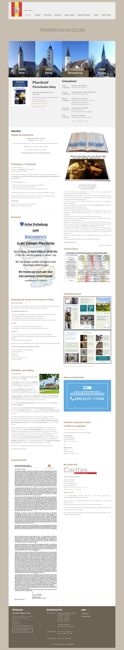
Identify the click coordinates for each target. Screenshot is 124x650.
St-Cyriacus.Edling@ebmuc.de (24, 626)
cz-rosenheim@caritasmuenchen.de (77, 487)
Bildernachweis (86, 616)
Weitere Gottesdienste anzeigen (80, 121)
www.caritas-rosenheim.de (73, 489)
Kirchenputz (16, 217)
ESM (72, 644)
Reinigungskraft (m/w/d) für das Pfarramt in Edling (32, 299)
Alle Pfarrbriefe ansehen (39, 106)
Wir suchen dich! (71, 464)
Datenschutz (85, 613)
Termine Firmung (71, 249)
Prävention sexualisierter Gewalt (77, 422)
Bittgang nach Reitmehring (22, 135)
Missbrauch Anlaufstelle (74, 377)
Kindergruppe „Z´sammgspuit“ (23, 164)
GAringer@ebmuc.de (72, 441)
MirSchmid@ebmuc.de (20, 357)
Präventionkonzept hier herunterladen (74, 429)
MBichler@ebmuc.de (72, 453)
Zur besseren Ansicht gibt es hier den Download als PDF (79, 366)
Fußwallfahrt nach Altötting (22, 370)
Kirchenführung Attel (72, 294)
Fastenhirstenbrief (18, 460)
